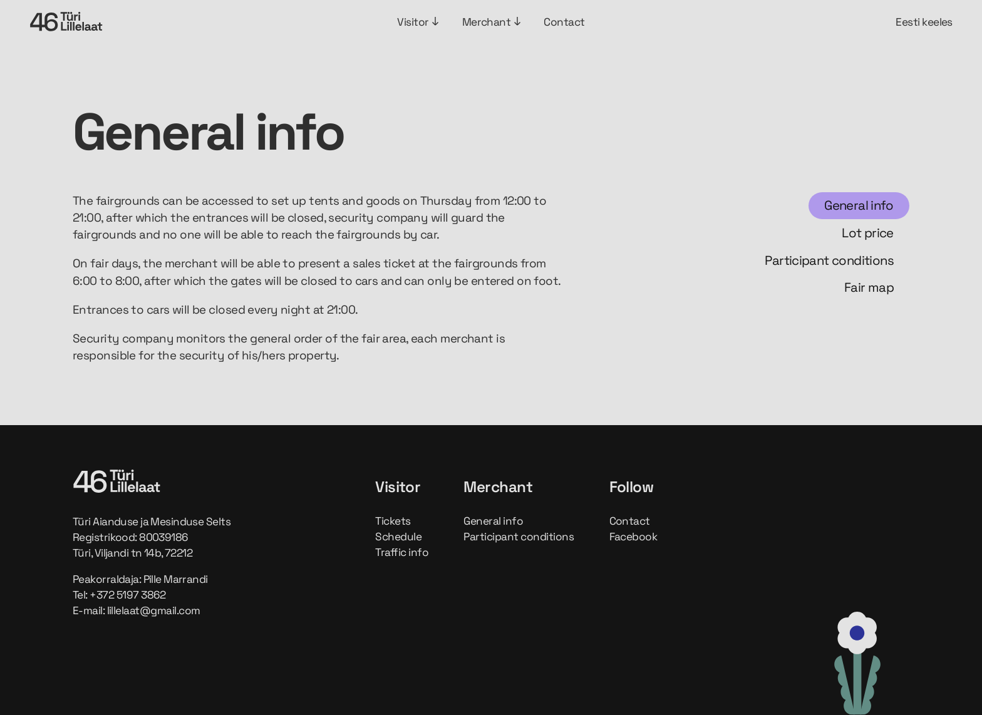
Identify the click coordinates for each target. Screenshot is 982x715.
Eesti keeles (924, 22)
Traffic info (401, 552)
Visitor (418, 22)
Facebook (633, 536)
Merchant (492, 22)
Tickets (392, 521)
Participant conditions (829, 260)
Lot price (868, 233)
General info (859, 205)
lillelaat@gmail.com (153, 610)
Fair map (869, 287)
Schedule (398, 536)
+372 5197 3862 (128, 595)
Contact (564, 22)
